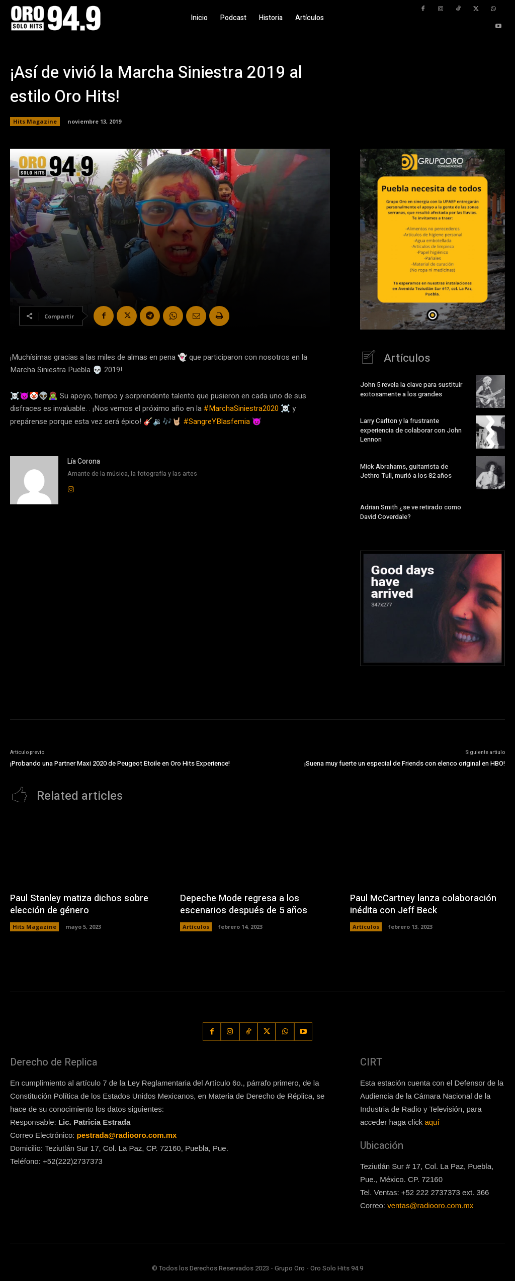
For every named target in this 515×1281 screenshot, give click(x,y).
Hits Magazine (35, 121)
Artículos (196, 926)
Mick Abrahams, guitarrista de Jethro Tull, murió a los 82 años (405, 471)
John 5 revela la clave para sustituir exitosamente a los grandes (411, 389)
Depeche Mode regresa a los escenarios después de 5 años (242, 904)
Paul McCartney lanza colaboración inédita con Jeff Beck (422, 904)
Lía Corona (83, 461)
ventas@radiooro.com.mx (430, 1205)
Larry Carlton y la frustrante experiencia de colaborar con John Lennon (411, 430)
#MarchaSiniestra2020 (241, 408)
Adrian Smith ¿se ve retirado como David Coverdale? (410, 511)
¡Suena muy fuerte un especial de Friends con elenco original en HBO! (404, 763)
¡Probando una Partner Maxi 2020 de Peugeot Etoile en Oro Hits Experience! (120, 763)
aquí (431, 1122)
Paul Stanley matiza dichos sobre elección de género (77, 904)
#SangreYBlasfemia (217, 421)
